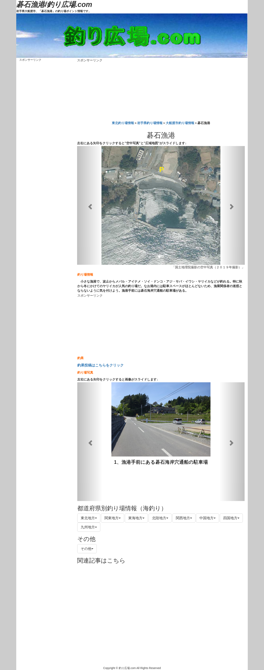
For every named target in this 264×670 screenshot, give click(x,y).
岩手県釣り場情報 (150, 123)
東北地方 (89, 518)
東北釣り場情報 (123, 123)
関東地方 (112, 518)
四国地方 (231, 518)
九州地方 (89, 527)
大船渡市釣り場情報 (180, 123)
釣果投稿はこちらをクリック (100, 365)
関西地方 (184, 518)
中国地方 (207, 518)
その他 (87, 549)
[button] (89, 205)
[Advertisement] (161, 91)
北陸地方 (160, 518)
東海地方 (136, 518)
